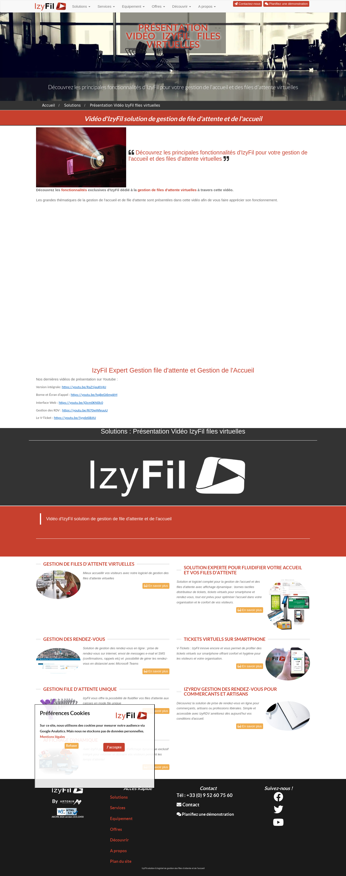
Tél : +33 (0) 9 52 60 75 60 (205, 795)
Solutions (81, 6)
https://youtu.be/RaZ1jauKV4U (84, 387)
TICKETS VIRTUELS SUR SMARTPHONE (225, 639)
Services (106, 6)
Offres (158, 6)
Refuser (71, 745)
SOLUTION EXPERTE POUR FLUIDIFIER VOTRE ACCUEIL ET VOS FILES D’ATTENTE (243, 570)
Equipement (133, 6)
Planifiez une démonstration (205, 814)
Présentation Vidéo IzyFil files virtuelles (125, 105)
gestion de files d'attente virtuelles (167, 190)
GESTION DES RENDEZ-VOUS (74, 639)
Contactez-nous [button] (247, 4)
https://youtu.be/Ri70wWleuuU (85, 410)
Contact (188, 804)
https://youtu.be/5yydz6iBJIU (75, 418)
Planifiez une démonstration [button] (286, 4)
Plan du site (120, 861)
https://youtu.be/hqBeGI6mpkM (94, 394)
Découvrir (181, 6)
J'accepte (114, 747)
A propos (207, 6)
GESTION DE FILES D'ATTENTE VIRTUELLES (88, 564)
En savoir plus (156, 586)
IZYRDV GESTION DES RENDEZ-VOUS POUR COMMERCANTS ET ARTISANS (230, 691)
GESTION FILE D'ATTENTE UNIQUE (80, 689)
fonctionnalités (74, 190)
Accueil (48, 105)
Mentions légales (52, 737)
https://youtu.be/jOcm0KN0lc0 (81, 402)
